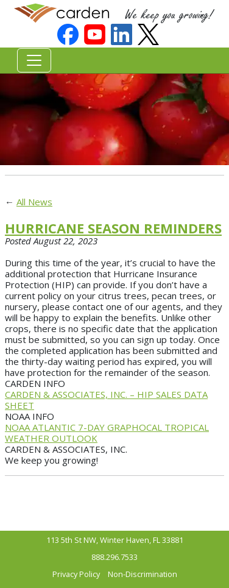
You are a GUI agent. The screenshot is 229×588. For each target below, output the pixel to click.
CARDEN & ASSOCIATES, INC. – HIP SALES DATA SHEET (106, 399)
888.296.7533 (114, 556)
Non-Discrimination (142, 574)
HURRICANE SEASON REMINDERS (113, 228)
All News (34, 202)
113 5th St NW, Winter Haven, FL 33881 (114, 539)
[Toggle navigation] (34, 60)
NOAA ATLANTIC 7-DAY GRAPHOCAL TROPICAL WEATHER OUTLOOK (107, 432)
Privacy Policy (76, 574)
